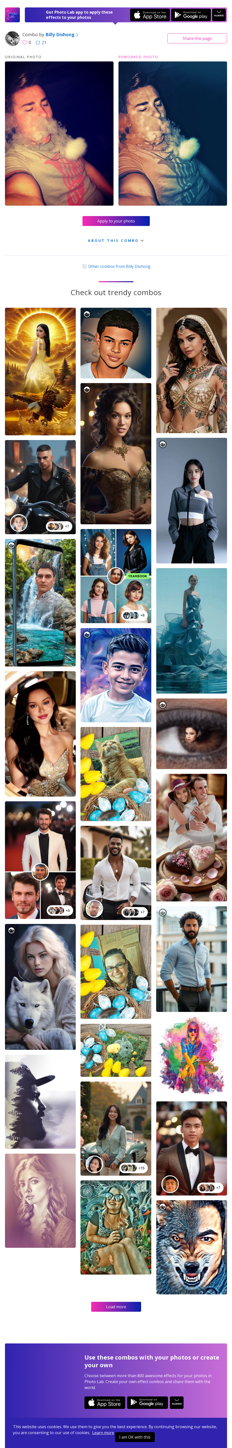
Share (197, 38)
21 (41, 42)
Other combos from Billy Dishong (115, 266)
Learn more (103, 1432)
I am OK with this (135, 1437)
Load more (116, 1306)
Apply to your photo (116, 221)
